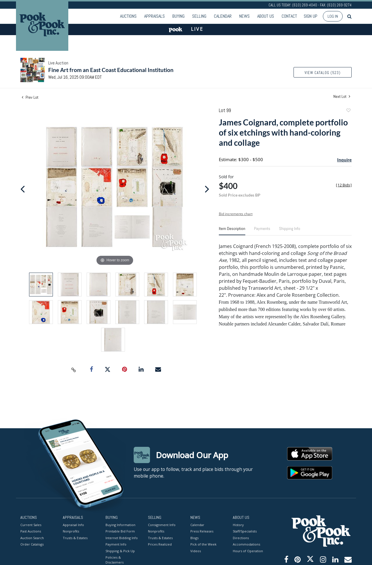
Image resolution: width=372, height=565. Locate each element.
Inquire (344, 159)
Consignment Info (162, 524)
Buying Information (120, 524)
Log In (333, 16)
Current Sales (30, 524)
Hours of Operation (248, 550)
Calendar (223, 16)
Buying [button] (178, 16)
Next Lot (341, 96)
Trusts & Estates (75, 537)
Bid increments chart (236, 213)
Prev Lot (30, 97)
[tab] (232, 230)
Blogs (194, 537)
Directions (241, 537)
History (238, 524)
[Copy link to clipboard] (73, 369)
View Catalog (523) (323, 72)
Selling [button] (199, 16)
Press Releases (201, 531)
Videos (195, 550)
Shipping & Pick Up (120, 550)
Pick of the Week (203, 544)
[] (344, 185)
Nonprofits (71, 531)
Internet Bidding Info (121, 537)
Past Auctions (30, 531)
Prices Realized (160, 544)
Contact (289, 16)
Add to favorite (348, 111)
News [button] (244, 16)
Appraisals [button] (154, 16)
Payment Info (115, 544)
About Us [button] (265, 16)
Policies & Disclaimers (114, 559)
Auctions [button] (128, 16)
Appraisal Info (73, 524)
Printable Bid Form (120, 531)
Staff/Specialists (245, 531)
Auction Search (32, 537)
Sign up (310, 16)
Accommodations (246, 544)
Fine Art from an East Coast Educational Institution (111, 69)
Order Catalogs (32, 544)
